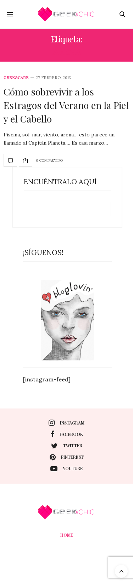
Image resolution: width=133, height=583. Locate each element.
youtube (66, 468)
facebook (66, 434)
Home (66, 535)
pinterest (67, 457)
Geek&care (16, 78)
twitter (66, 445)
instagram (66, 422)
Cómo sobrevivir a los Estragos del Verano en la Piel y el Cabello (66, 105)
